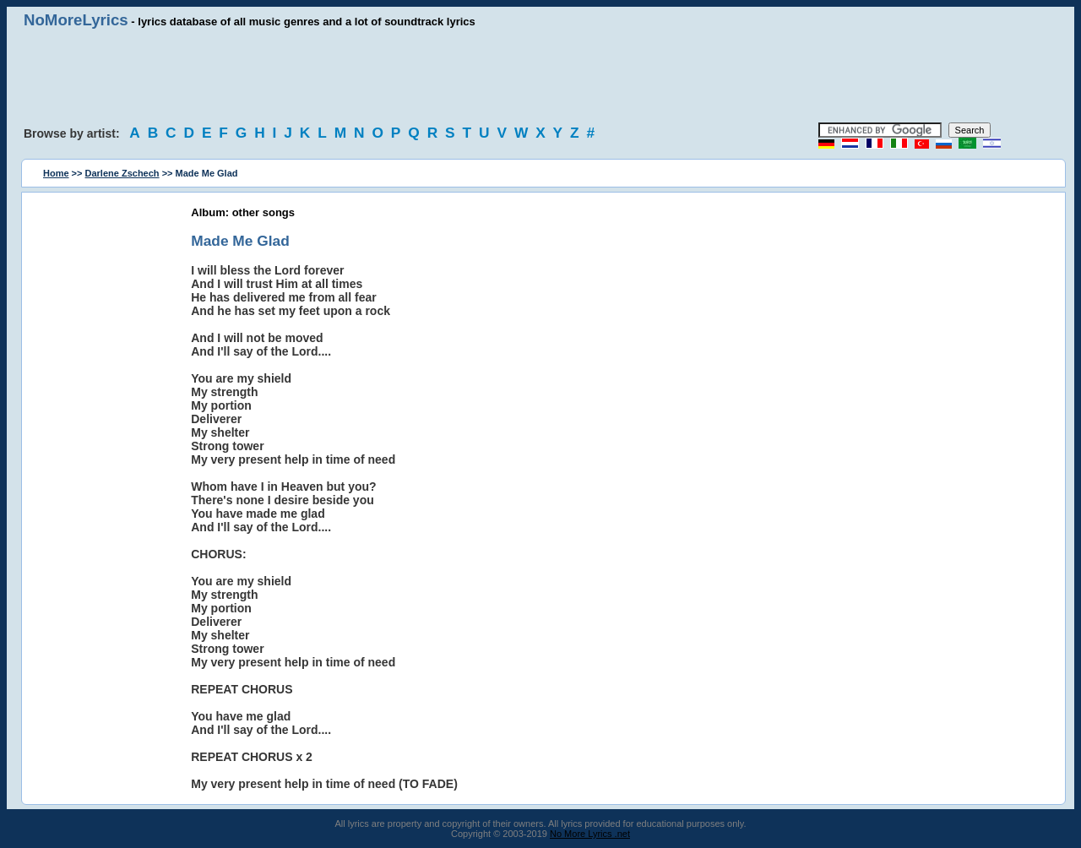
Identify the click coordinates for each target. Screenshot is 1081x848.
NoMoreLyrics (76, 20)
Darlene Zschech (122, 173)
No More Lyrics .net (590, 834)
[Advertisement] (540, 76)
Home (56, 173)
